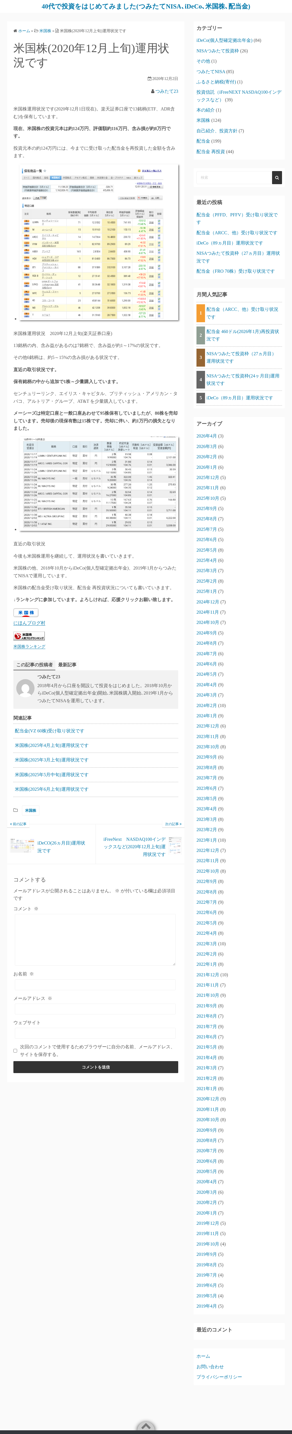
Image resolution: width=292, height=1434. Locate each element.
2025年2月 (206, 580)
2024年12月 (207, 601)
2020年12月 (207, 1098)
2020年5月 (206, 1171)
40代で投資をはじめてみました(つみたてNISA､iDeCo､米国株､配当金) (146, 6)
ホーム (203, 1356)
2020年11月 (207, 1109)
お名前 (23, 973)
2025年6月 (206, 539)
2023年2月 (206, 829)
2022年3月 (206, 943)
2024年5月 (206, 674)
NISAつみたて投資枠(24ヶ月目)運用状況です (242, 379)
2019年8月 (206, 1264)
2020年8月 (206, 1140)
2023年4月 (206, 808)
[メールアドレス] (95, 1008)
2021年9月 (206, 1005)
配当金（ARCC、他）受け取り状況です (236, 232)
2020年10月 (207, 1119)
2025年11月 (207, 487)
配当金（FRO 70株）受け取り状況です (235, 270)
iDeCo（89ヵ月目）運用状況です (229, 242)
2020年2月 (206, 1202)
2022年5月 (206, 922)
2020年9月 (206, 1129)
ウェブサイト (27, 1022)
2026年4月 (206, 436)
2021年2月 (206, 1078)
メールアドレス (32, 998)
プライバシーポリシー (219, 1376)
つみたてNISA (210, 71)
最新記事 (67, 664)
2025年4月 (206, 560)
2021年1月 (206, 1088)
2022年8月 (206, 891)
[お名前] (95, 984)
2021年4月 (206, 1057)
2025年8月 (206, 518)
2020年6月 (206, 1160)
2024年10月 (207, 622)
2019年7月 (206, 1274)
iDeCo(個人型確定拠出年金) (224, 40)
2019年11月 (207, 1233)
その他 (203, 60)
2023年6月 (206, 788)
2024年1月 (206, 715)
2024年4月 (206, 684)
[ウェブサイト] (95, 1033)
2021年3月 (206, 1067)
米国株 (30, 810)
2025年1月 (206, 591)
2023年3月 (206, 819)
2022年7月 (206, 901)
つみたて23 (166, 91)
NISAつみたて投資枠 (217, 50)
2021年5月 (206, 1047)
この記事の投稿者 (34, 664)
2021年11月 (207, 984)
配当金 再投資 (210, 151)
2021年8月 (206, 1016)
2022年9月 (206, 881)
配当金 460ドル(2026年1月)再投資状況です (242, 335)
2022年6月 (206, 912)
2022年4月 (206, 932)
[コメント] (95, 940)
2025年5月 (206, 549)
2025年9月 (206, 508)
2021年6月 (206, 1036)
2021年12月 (207, 974)
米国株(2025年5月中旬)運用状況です (52, 774)
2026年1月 (206, 467)
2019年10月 (207, 1243)
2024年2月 (206, 705)
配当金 (203, 141)
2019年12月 (207, 1223)
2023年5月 (206, 798)
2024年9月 (206, 632)
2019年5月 (206, 1295)
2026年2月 (206, 456)
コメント (25, 908)
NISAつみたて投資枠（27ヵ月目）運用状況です (241, 357)
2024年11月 (207, 611)
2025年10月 (207, 498)
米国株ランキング (29, 646)
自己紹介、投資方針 (217, 130)
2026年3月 (206, 446)
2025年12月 (207, 477)
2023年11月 (207, 736)
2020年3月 (206, 1191)
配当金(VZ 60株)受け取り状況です (49, 730)
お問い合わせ (210, 1366)
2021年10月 (207, 995)
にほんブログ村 (29, 623)
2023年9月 (206, 757)
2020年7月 (206, 1150)
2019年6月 (206, 1285)
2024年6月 (206, 663)
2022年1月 (206, 964)
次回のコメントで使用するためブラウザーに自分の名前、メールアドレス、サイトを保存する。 (97, 1050)
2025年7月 (206, 529)
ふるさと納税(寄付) (216, 81)
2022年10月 (207, 870)
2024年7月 (206, 653)
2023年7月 (206, 777)
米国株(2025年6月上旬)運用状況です (52, 789)
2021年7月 (206, 1026)
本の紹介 (205, 109)
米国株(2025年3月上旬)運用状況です (52, 759)
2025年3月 (206, 570)
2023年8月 (206, 767)
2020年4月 (206, 1181)
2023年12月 (207, 726)
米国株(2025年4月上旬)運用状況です (52, 745)
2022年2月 (206, 953)
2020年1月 (206, 1212)
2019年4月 (206, 1306)
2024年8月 (206, 643)
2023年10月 (207, 746)
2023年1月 (206, 839)
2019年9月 (206, 1254)
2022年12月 (207, 850)
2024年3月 (206, 694)
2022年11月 (207, 860)
